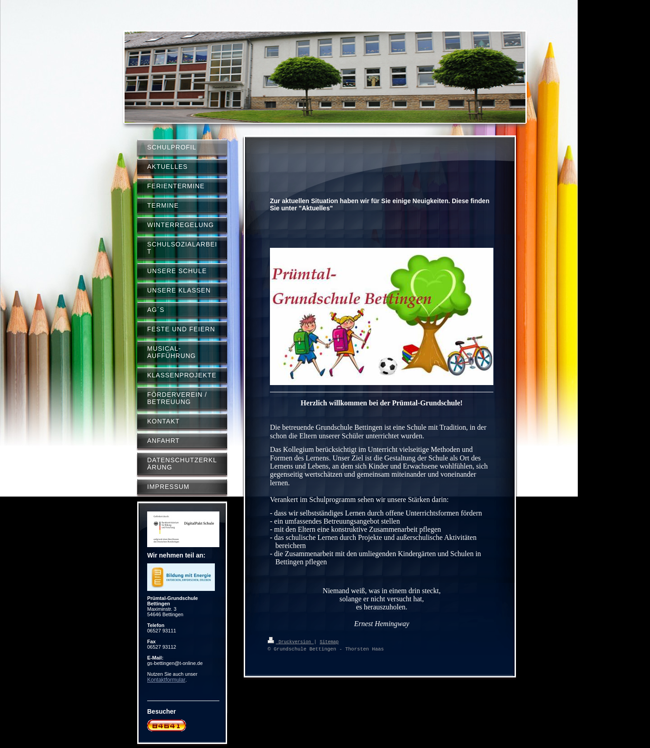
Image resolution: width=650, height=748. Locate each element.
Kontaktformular (166, 680)
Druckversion (291, 641)
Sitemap (329, 641)
